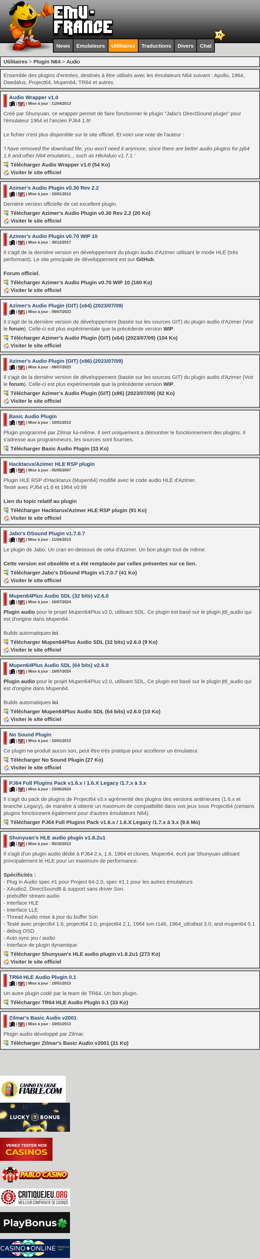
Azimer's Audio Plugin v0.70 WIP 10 (53, 236)
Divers (185, 46)
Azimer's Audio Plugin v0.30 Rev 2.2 (54, 188)
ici (55, 633)
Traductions (156, 46)
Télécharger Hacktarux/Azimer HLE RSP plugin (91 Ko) (78, 510)
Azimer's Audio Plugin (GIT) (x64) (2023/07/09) (66, 305)
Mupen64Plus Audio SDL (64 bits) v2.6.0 (58, 665)
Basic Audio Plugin (33, 416)
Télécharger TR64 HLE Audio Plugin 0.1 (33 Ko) (69, 1002)
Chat (205, 46)
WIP (168, 329)
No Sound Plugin (30, 734)
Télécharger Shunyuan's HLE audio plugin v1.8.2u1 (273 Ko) (85, 954)
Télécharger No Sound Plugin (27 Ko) (56, 760)
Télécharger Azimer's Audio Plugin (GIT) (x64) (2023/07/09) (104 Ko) (94, 338)
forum (16, 329)
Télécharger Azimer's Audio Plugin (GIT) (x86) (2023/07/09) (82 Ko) (92, 393)
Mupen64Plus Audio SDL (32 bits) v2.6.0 (58, 596)
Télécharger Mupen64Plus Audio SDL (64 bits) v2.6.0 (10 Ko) (85, 711)
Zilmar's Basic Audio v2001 (43, 1018)
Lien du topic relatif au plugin (40, 501)
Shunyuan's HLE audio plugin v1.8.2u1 (57, 838)
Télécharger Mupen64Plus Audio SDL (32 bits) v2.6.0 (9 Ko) (83, 642)
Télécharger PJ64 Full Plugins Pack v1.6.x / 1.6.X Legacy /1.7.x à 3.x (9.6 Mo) (105, 822)
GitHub (145, 259)
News (63, 46)
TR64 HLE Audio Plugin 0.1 (42, 977)
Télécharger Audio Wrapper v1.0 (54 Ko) (60, 165)
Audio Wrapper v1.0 (33, 97)
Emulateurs (90, 46)
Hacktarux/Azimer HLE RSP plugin (52, 464)
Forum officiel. (21, 273)
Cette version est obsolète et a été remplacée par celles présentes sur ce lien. (100, 563)
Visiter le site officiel (32, 172)
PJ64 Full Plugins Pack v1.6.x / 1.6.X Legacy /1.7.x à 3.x (77, 783)
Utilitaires (123, 46)
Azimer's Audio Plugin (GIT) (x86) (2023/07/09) (66, 361)
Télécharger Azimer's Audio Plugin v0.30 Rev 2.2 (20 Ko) (80, 213)
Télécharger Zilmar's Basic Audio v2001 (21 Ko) (69, 1043)
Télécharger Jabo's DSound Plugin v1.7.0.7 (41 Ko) (73, 573)
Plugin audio (19, 612)
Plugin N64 (47, 61)
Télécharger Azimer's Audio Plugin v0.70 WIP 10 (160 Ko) (81, 282)
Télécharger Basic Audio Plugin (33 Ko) (59, 448)
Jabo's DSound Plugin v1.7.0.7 (47, 533)
